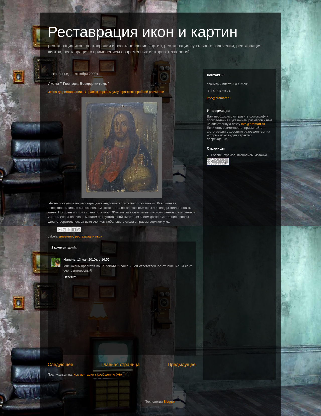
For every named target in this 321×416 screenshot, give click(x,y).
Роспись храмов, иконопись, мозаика (239, 155)
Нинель (69, 259)
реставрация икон (88, 236)
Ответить (70, 277)
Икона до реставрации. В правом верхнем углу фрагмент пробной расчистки (106, 92)
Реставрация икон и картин (143, 31)
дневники (66, 236)
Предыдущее (182, 364)
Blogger (169, 401)
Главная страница (120, 364)
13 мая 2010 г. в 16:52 (93, 259)
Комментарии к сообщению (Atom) (99, 374)
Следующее (60, 364)
